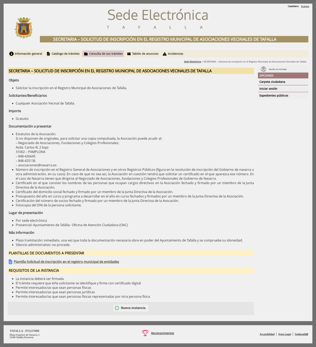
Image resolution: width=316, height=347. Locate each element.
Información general (28, 54)
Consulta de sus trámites (106, 54)
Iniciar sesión (268, 89)
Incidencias (175, 54)
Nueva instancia (130, 308)
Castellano (293, 6)
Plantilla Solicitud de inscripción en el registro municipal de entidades (66, 261)
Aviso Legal (284, 334)
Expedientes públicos (273, 95)
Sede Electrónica (192, 61)
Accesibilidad (267, 334)
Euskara (305, 6)
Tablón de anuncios (145, 54)
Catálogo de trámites (66, 54)
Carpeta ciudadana (272, 82)
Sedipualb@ (301, 334)
